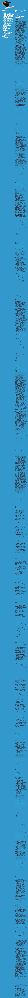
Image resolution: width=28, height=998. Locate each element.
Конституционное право (8, 19)
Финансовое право (7, 13)
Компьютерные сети (7, 18)
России (4, 22)
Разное (4, 31)
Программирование (7, 25)
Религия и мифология (7, 32)
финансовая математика (8, 15)
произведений (6, 24)
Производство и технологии (6, 29)
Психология (5, 30)
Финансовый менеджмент (8, 14)
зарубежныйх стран (7, 20)
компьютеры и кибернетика (5, 27)
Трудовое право (6, 33)
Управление (5, 37)
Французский (6, 17)
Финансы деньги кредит (8, 16)
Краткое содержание (7, 23)
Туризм (4, 34)
